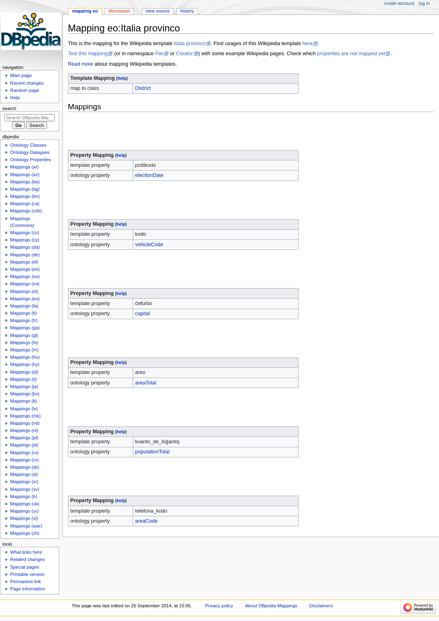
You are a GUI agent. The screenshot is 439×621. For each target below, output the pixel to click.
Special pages (24, 567)
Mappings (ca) (24, 203)
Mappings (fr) (23, 320)
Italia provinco (189, 43)
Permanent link (25, 581)
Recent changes (26, 83)
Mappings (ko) (24, 393)
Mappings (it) (23, 379)
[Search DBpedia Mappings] (29, 117)
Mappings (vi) (24, 518)
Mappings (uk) (24, 503)
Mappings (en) (24, 269)
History (187, 10)
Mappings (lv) (24, 408)
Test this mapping (88, 53)
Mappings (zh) (24, 533)
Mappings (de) (24, 254)
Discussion (119, 10)
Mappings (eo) (24, 276)
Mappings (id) (24, 372)
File (159, 53)
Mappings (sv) (24, 489)
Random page (24, 90)
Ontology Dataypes (29, 152)
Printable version (27, 574)
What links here (26, 552)
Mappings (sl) (24, 474)
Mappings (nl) (24, 430)
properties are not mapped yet (351, 53)
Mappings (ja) (24, 386)
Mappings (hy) (24, 364)
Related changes (27, 559)
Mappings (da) (24, 247)
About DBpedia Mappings (271, 605)
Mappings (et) (24, 291)
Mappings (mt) (24, 423)
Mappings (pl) (24, 437)
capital (142, 313)
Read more (80, 64)
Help (15, 97)
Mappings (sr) (24, 481)
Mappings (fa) (24, 305)
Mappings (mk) (25, 415)
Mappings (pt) (24, 444)
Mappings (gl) (24, 335)
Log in (424, 3)
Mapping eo (85, 10)
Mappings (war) (26, 525)
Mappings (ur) (24, 511)
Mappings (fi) (23, 313)
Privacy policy (219, 605)
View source (158, 10)
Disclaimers (321, 605)
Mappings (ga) (24, 327)
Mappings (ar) (24, 166)
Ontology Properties (30, 159)
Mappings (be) (24, 181)
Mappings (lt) (23, 401)
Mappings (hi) (24, 342)
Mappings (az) (24, 174)
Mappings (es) (24, 283)
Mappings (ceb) (26, 210)
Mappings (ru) (24, 452)
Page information (27, 588)
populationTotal (152, 452)
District (143, 88)
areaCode (146, 521)
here (307, 43)
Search (9, 108)
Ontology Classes (28, 145)
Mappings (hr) (24, 349)
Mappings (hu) (24, 357)
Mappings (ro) (24, 459)
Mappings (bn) (24, 196)
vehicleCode (149, 244)
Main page (21, 75)
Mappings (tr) (23, 496)
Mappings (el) (24, 262)
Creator (184, 53)
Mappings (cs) (24, 232)
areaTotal (145, 383)
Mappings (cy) (24, 239)
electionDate (149, 175)
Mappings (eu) (24, 298)
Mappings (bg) (24, 189)
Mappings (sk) (24, 467)
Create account (399, 3)
